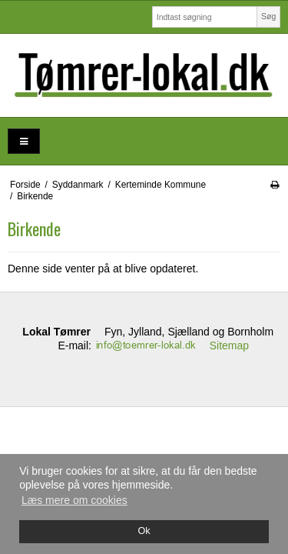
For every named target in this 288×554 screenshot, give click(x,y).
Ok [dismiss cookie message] (143, 531)
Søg (268, 16)
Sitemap (229, 345)
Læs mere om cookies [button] (74, 500)
